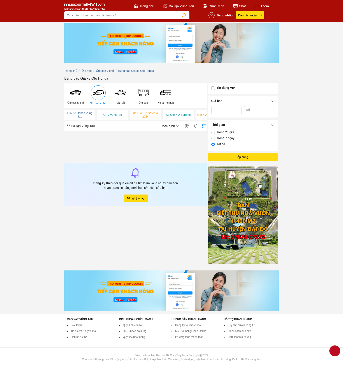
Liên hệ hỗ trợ (79, 336)
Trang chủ (143, 6)
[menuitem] (75, 95)
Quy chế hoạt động (134, 336)
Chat (239, 6)
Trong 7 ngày (225, 138)
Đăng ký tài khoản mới (188, 325)
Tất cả (221, 144)
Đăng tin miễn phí (250, 15)
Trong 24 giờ (225, 132)
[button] (75, 95)
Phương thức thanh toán (189, 336)
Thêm (262, 6)
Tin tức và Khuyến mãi (83, 331)
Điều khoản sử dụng (134, 331)
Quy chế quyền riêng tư (241, 325)
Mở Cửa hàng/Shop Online (190, 331)
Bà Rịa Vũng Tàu (178, 6)
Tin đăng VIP (226, 87)
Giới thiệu (76, 325)
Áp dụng (242, 157)
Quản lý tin (213, 6)
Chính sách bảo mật (239, 331)
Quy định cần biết (133, 325)
